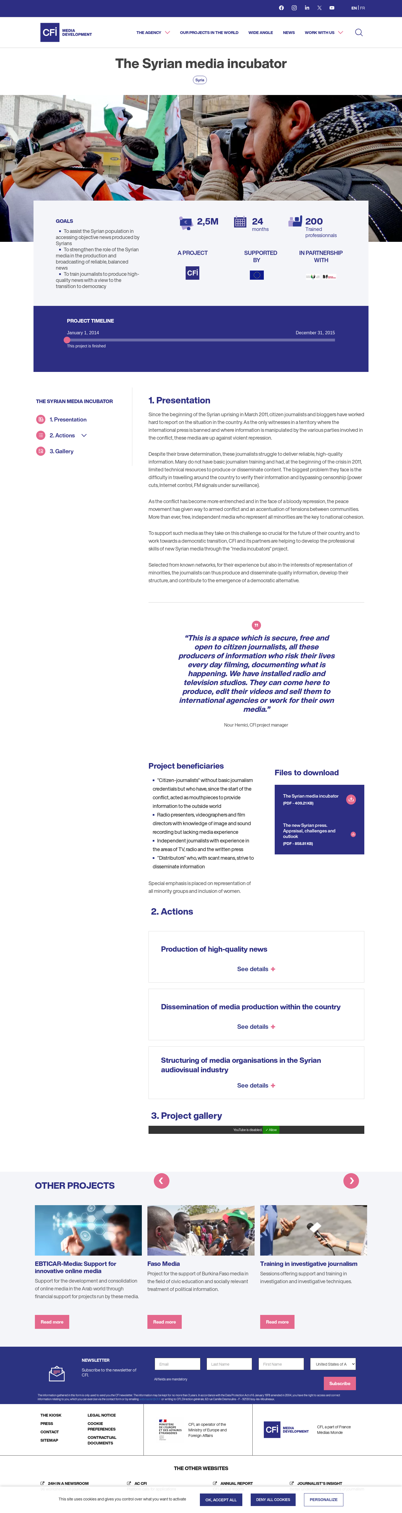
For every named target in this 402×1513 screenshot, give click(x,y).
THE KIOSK (50, 1415)
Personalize (324, 1499)
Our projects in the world (209, 32)
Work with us (320, 32)
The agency (149, 32)
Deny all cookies (273, 1499)
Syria (199, 80)
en (354, 8)
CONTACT (49, 1432)
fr (362, 8)
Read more (52, 1322)
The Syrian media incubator (311, 796)
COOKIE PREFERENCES (102, 1426)
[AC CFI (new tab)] (150, 1486)
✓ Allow (271, 1129)
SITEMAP (49, 1440)
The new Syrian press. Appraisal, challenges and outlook (309, 831)
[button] (161, 1182)
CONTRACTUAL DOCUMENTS (102, 1440)
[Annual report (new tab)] (231, 1486)
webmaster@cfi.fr (150, 1399)
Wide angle (260, 32)
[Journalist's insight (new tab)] (325, 1486)
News (289, 32)
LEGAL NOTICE (102, 1415)
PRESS (46, 1423)
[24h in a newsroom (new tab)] (64, 1486)
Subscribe (339, 1383)
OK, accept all (221, 1500)
